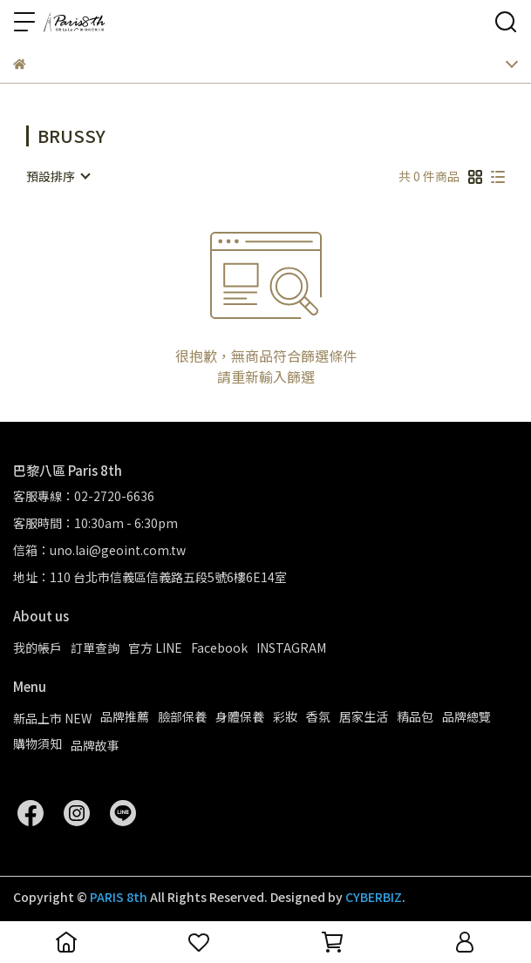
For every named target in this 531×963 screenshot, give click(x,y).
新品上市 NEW (52, 718)
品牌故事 (95, 745)
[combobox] (57, 176)
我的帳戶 (37, 647)
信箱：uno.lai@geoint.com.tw (99, 550)
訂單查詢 (95, 647)
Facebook (219, 647)
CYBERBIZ (373, 896)
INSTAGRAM (291, 647)
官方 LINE (155, 647)
